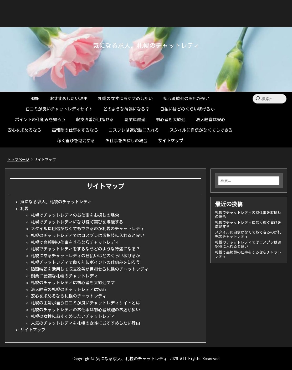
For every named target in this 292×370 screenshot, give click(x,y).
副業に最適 (134, 119)
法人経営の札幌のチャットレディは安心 (68, 289)
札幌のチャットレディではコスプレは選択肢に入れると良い (87, 235)
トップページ (18, 159)
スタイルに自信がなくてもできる (201, 130)
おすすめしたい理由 (69, 98)
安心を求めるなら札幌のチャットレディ (68, 296)
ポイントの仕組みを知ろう (40, 119)
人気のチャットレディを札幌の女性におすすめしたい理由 (85, 323)
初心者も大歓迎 (170, 119)
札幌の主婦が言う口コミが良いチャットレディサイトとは (85, 303)
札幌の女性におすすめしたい (125, 98)
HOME (35, 98)
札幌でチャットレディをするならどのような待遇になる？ (85, 249)
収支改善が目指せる (95, 119)
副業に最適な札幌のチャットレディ (64, 276)
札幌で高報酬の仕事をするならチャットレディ (75, 242)
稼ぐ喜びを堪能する (76, 141)
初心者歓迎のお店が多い (186, 98)
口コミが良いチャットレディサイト (59, 109)
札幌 (24, 208)
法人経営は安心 (210, 119)
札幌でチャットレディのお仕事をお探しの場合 (75, 215)
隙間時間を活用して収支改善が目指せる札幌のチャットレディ (89, 269)
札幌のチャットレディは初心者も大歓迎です (73, 282)
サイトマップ (170, 141)
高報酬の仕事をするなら (75, 130)
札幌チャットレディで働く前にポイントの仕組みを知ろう (85, 262)
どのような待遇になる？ (126, 109)
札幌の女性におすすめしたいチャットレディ (73, 316)
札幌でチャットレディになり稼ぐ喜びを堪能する (77, 222)
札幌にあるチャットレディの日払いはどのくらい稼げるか (85, 256)
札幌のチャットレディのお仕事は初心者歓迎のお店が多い (85, 310)
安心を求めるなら (24, 130)
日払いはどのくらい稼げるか (187, 109)
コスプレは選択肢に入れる (134, 130)
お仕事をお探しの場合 (126, 141)
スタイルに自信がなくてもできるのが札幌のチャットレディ (87, 228)
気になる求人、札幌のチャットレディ (146, 45)
